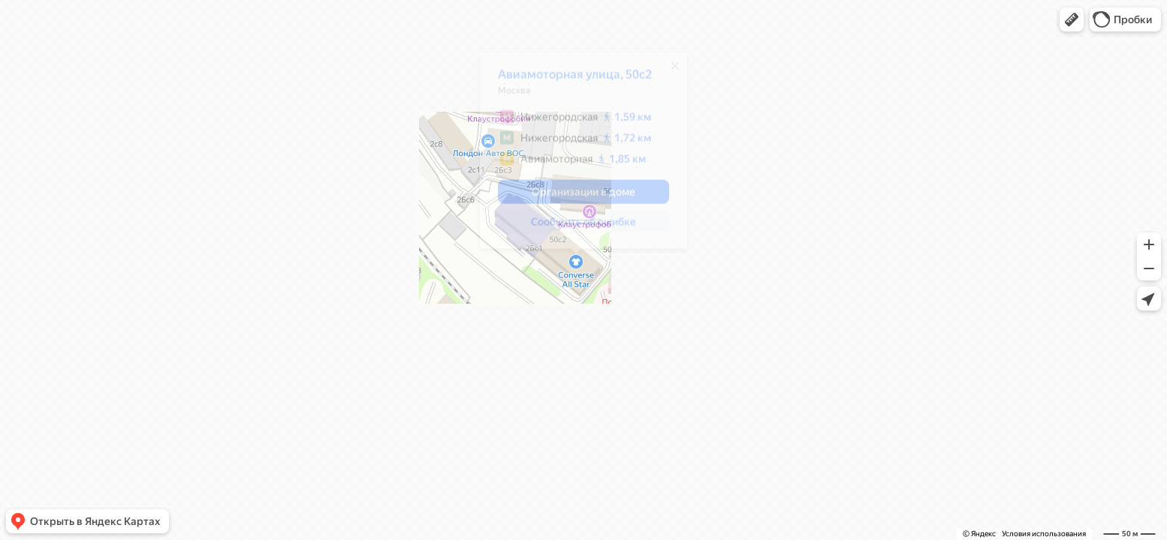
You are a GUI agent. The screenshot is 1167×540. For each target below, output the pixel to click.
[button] (1072, 20)
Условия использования (1044, 534)
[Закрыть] (668, 71)
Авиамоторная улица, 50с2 (567, 80)
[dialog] (576, 156)
